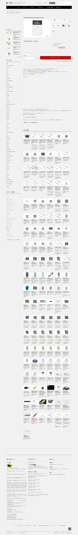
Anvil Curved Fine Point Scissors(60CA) (50, 419)
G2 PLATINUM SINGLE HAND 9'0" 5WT (27, 187)
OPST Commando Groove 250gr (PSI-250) (26, 321)
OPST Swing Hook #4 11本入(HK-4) (16, 52)
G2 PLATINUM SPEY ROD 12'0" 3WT (58, 247)
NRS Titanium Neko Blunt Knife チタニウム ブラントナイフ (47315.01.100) (34, 420)
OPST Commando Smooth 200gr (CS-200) (34, 337)
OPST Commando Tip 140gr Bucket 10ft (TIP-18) (50, 205)
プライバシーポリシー (53, 525)
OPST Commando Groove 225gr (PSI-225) (50, 233)
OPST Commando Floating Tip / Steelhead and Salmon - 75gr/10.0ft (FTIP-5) (66, 188)
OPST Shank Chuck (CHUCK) (17, 47)
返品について (59, 61)
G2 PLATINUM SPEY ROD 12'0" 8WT (17, 32)
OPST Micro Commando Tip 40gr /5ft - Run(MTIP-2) (50, 158)
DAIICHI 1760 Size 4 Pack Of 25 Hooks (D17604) (58, 406)
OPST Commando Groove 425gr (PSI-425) (50, 321)
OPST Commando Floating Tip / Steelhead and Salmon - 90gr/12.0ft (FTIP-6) (27, 206)
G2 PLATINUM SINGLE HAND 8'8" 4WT (34, 187)
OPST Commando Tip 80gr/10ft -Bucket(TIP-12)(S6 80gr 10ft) (34, 233)
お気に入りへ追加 (62, 47)
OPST (11, 11)
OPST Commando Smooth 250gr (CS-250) (50, 337)
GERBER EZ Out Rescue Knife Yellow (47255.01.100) (34, 392)
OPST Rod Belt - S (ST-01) (50, 305)
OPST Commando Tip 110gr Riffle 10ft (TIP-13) (34, 220)
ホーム (18, 7)
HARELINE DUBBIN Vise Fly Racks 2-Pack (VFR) (66, 392)
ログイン (64, 532)
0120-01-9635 (12, 519)
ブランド (25, 7)
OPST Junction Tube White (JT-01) (42, 378)
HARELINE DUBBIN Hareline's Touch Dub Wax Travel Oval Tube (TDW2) (66, 406)
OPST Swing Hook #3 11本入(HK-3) (16, 42)
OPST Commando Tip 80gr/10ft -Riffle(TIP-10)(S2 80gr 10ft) (42, 233)
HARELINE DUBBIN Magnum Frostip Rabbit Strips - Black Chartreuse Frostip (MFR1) (42, 393)
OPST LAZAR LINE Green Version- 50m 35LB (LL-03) (27, 353)
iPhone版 (8, 517)
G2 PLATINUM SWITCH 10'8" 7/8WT (66, 158)
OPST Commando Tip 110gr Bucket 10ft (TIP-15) (58, 233)
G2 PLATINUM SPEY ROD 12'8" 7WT (27, 172)
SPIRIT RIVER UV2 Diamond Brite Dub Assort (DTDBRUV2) (66, 379)
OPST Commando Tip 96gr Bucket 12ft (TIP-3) (27, 158)
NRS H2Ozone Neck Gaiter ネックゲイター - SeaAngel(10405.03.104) (42, 279)
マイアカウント (58, 532)
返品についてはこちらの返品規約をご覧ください (57, 474)
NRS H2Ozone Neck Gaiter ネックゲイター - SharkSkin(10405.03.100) (27, 279)
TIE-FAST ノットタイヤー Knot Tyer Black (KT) (27, 419)
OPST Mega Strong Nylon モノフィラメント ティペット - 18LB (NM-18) (27, 379)
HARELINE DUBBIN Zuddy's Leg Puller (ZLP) (34, 406)
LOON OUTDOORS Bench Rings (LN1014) (58, 392)
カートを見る (70, 532)
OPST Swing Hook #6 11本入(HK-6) (42, 292)
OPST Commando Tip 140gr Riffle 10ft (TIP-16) (27, 220)
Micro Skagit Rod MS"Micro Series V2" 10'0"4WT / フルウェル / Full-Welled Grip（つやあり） (42, 141)
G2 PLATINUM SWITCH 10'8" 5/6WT (42, 220)
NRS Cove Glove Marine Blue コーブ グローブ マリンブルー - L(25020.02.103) (27, 293)
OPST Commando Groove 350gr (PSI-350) (58, 205)
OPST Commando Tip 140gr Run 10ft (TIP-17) (42, 205)
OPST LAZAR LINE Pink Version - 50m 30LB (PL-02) (50, 353)
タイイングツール (12, 12)
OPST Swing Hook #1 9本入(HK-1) (66, 220)
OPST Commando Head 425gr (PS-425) (49, 263)
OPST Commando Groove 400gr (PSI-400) (42, 321)
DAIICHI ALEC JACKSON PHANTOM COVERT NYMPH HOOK (50, 392)
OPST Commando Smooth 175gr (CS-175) (27, 337)
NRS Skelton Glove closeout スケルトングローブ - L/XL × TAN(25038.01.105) (66, 279)
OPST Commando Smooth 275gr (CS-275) (58, 337)
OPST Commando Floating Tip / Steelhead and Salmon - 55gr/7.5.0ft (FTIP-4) (58, 159)
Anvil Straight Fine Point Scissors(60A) (42, 419)
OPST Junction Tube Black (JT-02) (50, 378)
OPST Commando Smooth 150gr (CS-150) (58, 263)
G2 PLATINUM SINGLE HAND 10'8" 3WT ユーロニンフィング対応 (42, 188)
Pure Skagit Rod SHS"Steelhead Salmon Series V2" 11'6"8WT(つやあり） (50, 188)
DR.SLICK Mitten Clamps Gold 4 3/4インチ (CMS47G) (66, 419)
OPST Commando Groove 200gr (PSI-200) (26, 263)
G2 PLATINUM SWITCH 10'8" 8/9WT (66, 172)
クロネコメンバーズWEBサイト (12, 515)
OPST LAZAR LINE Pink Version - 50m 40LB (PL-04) (66, 353)
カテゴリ (33, 7)
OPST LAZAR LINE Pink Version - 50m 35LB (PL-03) (58, 353)
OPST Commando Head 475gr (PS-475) (34, 263)
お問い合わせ (58, 7)
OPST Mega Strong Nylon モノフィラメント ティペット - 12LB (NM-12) (58, 365)
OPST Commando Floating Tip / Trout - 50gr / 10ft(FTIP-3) (50, 248)
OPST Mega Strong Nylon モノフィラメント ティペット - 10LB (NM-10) (50, 365)
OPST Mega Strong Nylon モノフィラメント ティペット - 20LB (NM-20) (34, 379)
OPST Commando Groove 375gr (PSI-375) (34, 321)
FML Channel (40, 7)
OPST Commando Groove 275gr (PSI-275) (66, 248)
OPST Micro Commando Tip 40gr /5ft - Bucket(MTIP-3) (42, 158)
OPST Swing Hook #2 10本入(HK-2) (16, 37)
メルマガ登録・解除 (49, 7)
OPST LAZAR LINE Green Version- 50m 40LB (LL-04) (34, 353)
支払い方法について (20, 525)
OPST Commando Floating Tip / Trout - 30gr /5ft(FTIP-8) (66, 233)
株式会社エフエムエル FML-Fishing (13, 239)
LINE (15, 517)
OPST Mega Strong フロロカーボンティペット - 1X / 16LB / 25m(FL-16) (34, 365)
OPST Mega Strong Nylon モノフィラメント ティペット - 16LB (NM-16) (66, 365)
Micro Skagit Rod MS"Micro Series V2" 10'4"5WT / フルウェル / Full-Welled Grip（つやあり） (34, 141)
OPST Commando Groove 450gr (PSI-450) (58, 321)
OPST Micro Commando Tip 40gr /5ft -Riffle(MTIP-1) (34, 205)
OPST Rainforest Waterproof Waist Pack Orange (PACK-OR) (27, 140)
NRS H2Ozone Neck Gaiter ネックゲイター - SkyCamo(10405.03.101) (34, 279)
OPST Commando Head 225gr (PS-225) (34, 306)
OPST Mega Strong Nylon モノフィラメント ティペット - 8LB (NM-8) (42, 365)
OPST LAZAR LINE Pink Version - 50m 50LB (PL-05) (26, 365)
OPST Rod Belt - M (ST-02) (42, 305)
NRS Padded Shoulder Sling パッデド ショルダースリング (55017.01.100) (50, 279)
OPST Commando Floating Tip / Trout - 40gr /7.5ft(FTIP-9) (27, 248)
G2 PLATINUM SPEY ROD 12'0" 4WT (66, 262)
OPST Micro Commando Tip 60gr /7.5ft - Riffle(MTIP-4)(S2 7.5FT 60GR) (34, 248)
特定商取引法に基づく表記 (66, 61)
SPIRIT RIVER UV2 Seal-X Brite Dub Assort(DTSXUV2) (58, 378)
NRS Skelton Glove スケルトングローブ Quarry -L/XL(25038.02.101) (58, 279)
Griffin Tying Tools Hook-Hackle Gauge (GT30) (42, 406)
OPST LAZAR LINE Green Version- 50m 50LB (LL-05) (42, 353)
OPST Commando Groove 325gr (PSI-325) (66, 205)
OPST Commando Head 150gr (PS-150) (65, 306)
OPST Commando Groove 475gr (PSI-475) (66, 321)
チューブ (17, 12)
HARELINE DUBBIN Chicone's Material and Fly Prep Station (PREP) (27, 406)
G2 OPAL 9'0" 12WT (58, 220)
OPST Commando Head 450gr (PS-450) (42, 263)
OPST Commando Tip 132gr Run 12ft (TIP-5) (27, 233)
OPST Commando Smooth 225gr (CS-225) (42, 337)
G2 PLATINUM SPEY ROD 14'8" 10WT (34, 172)
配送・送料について (28, 525)
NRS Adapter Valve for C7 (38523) (27, 392)
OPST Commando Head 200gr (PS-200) (26, 306)
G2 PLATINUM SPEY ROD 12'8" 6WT (42, 172)
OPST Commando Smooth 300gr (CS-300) (66, 337)
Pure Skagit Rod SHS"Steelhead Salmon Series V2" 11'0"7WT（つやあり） (50, 141)
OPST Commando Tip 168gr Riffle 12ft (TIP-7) (58, 140)
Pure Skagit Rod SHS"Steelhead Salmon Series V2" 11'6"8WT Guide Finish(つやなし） (58, 188)
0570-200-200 (20, 519)
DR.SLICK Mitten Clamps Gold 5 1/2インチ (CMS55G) (58, 419)
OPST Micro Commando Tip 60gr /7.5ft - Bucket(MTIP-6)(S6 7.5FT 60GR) (42, 248)
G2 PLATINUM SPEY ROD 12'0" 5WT (58, 172)
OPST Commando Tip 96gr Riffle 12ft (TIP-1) (34, 158)
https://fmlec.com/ (10, 504)
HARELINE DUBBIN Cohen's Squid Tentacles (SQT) (27, 436)
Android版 (12, 517)
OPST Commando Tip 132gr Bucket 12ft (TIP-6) (66, 140)
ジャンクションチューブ (16, 11)
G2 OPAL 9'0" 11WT (50, 220)
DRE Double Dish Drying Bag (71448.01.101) (50, 406)
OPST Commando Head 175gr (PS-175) (34, 292)
